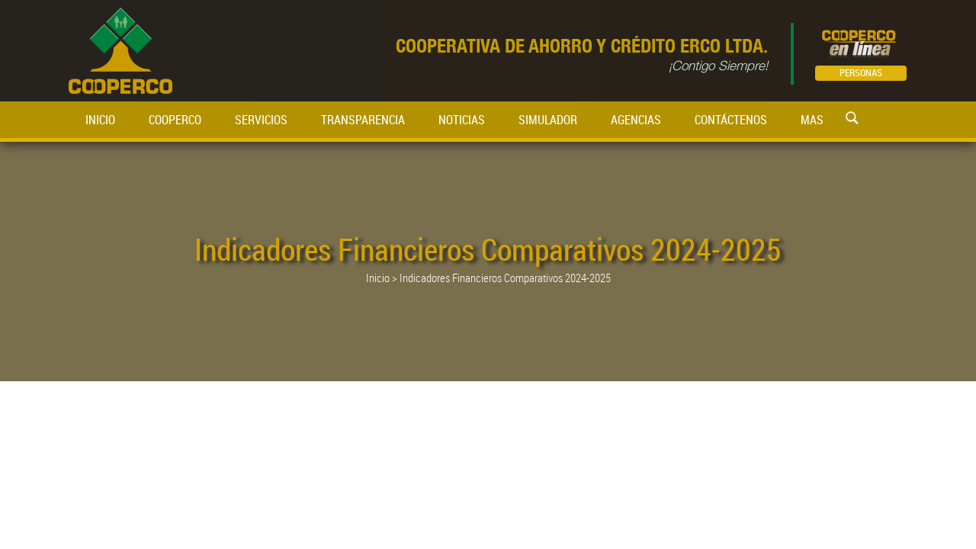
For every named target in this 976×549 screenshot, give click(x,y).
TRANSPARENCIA (363, 119)
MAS (812, 119)
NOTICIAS (461, 119)
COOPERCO (175, 119)
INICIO (100, 119)
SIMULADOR (547, 119)
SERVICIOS (261, 119)
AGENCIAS (636, 119)
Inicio (378, 277)
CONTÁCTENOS (731, 119)
